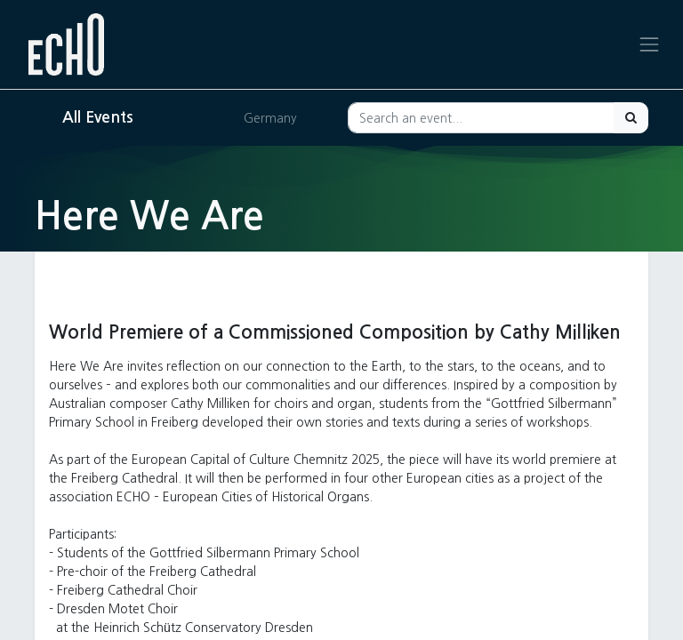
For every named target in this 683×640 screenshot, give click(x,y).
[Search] (631, 117)
